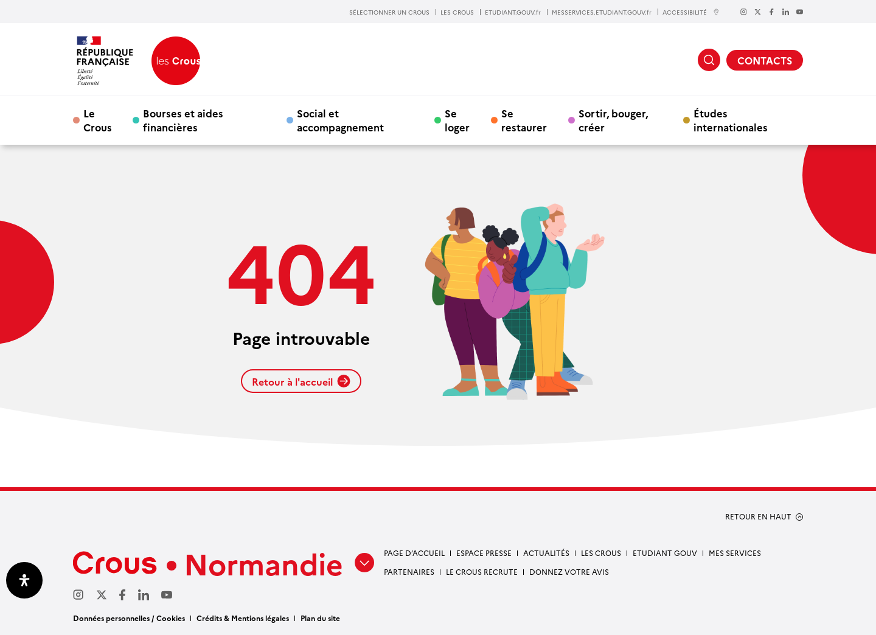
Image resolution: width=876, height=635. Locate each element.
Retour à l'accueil (301, 381)
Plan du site (320, 617)
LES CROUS (457, 12)
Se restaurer (524, 120)
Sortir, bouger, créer (613, 120)
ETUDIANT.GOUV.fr (513, 12)
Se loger (457, 120)
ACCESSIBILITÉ (691, 12)
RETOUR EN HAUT (758, 516)
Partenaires (409, 571)
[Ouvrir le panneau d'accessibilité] (24, 580)
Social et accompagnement (340, 120)
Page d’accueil (414, 552)
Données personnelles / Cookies (129, 617)
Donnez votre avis (569, 571)
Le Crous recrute (482, 571)
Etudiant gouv (665, 552)
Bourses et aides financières (183, 120)
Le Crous (97, 120)
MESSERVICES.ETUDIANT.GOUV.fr (602, 12)
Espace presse (484, 552)
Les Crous (601, 552)
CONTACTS (764, 60)
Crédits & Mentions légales (242, 617)
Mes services (735, 552)
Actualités (546, 552)
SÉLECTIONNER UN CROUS (389, 12)
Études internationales (730, 120)
